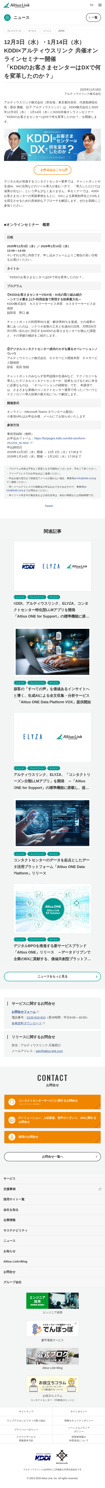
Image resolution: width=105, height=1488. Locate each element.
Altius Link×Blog (15, 1261)
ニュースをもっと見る (52, 976)
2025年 (61, 31)
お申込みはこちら (52, 170)
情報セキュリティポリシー (78, 1420)
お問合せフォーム (24, 1011)
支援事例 (9, 1189)
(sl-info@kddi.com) (84, 478)
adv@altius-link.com (49, 1051)
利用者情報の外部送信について (79, 1438)
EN (91, 5)
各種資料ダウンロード (27, 1023)
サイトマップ (26, 1411)
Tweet (49, 506)
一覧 (95, 17)
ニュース (9, 1240)
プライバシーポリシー (26, 1429)
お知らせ (9, 1251)
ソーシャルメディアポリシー (79, 1429)
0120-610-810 (36, 1017)
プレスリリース (14, 31)
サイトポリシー (78, 1411)
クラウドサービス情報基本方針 (26, 1438)
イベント (47, 31)
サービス (32, 31)
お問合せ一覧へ (52, 1156)
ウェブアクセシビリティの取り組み (26, 1420)
